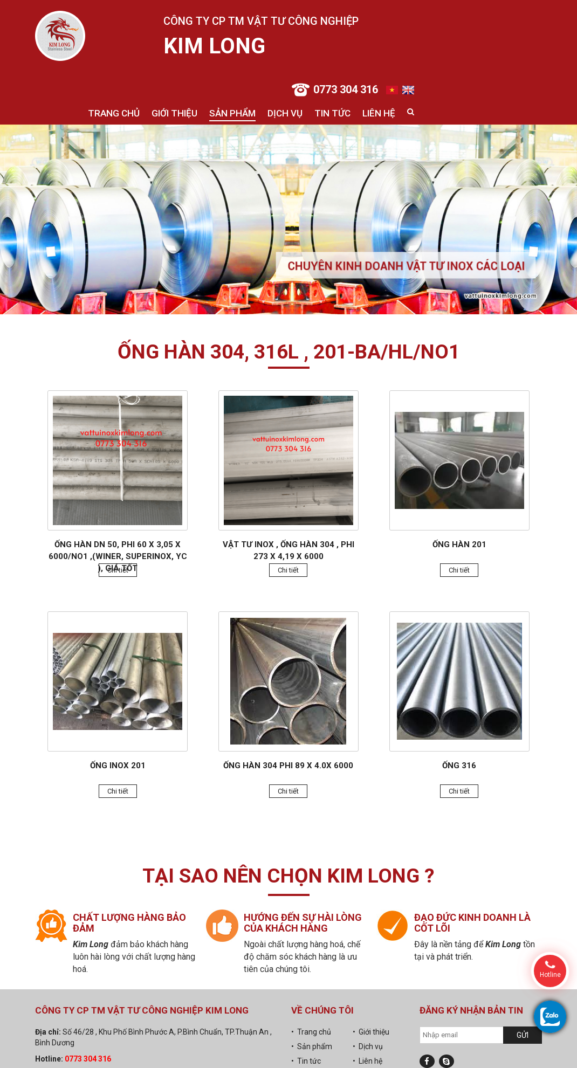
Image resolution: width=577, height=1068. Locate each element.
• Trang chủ (311, 1032)
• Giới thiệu (371, 1032)
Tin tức (332, 113)
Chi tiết (117, 570)
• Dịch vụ (368, 1046)
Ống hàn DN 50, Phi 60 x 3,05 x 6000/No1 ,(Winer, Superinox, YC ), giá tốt (118, 556)
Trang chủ (114, 113)
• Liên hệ (367, 1061)
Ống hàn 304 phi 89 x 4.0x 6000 (288, 765)
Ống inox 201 (118, 765)
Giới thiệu (174, 113)
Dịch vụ (285, 113)
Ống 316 (459, 765)
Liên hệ (378, 113)
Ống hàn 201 (459, 544)
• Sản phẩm (311, 1046)
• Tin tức (306, 1061)
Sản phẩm (232, 113)
